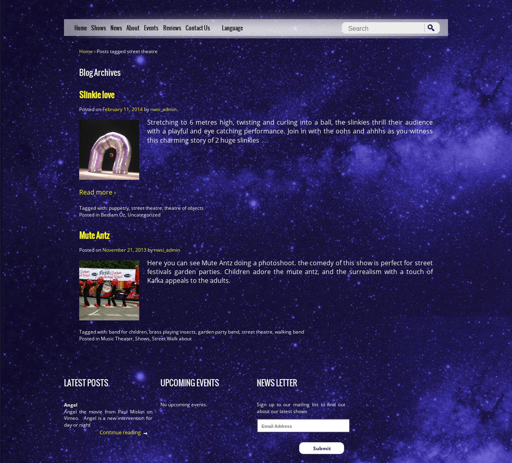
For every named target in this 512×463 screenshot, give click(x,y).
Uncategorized (144, 214)
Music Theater (117, 338)
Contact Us (198, 28)
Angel (71, 404)
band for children (128, 331)
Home (80, 28)
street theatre (146, 208)
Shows (98, 28)
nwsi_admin (163, 109)
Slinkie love (96, 95)
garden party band (218, 331)
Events (151, 28)
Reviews (172, 28)
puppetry (119, 208)
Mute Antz (94, 235)
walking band (289, 331)
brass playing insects (172, 331)
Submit (322, 448)
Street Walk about (172, 338)
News (116, 28)
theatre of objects (184, 208)
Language (232, 28)
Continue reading (120, 432)
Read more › (97, 192)
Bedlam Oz (113, 214)
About (133, 28)
